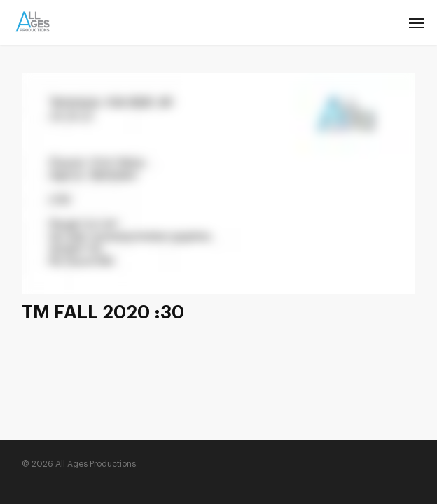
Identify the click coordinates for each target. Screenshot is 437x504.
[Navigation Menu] (416, 22)
